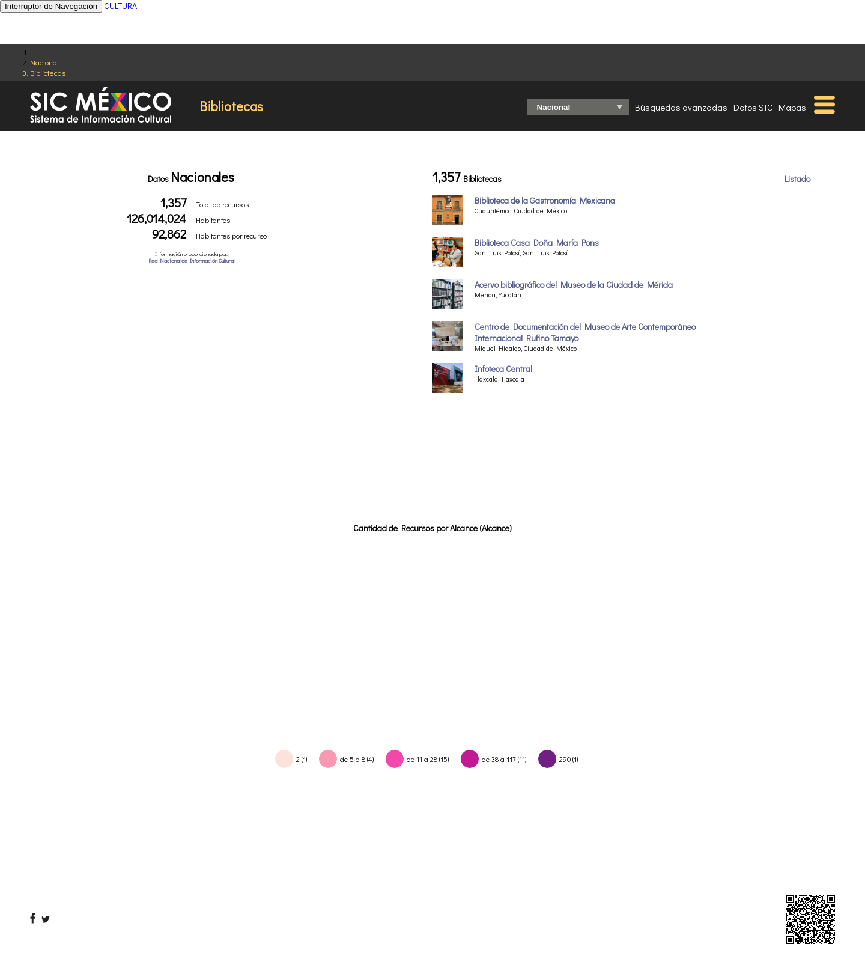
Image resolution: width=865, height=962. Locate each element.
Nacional (44, 62)
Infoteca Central (503, 368)
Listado (797, 178)
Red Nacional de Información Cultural (191, 260)
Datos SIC (752, 107)
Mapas (792, 107)
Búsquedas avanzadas (681, 107)
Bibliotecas (47, 72)
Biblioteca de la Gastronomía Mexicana (545, 200)
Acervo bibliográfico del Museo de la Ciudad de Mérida (574, 284)
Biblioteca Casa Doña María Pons (537, 242)
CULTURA (120, 5)
